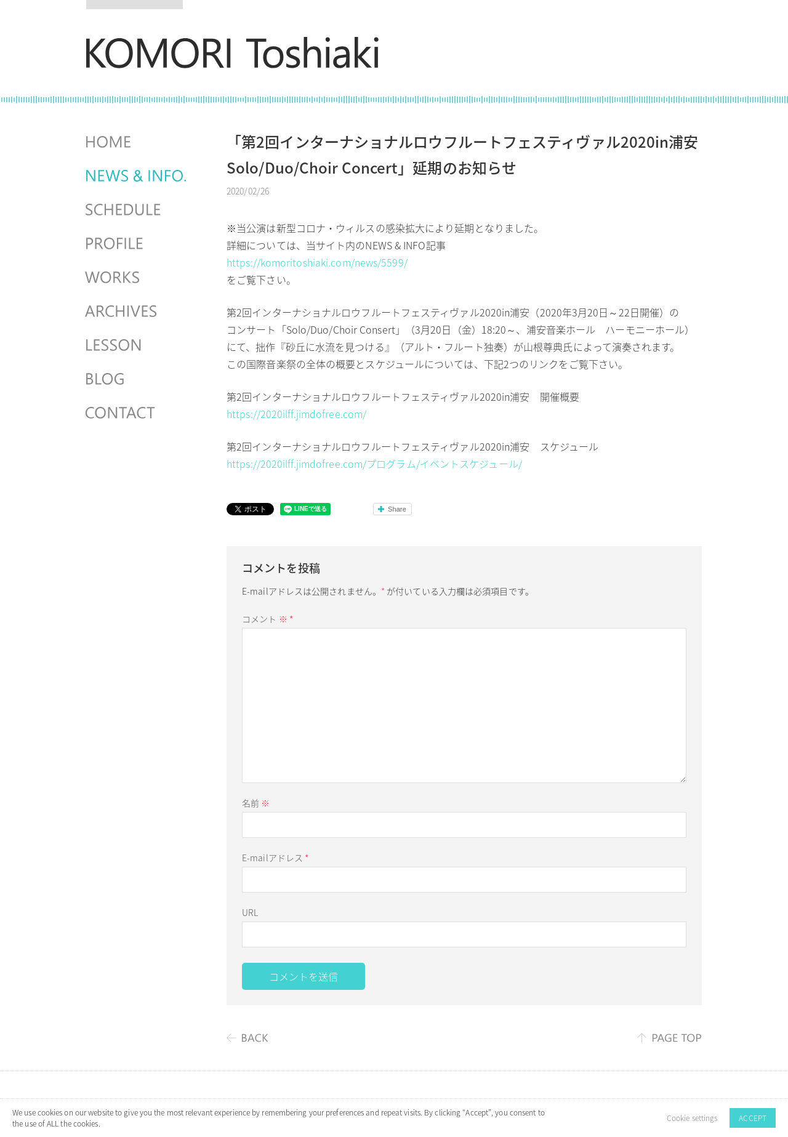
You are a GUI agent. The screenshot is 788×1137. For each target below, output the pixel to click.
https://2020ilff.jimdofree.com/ (296, 413)
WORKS (137, 277)
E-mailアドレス (275, 857)
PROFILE (137, 244)
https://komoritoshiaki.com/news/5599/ (317, 262)
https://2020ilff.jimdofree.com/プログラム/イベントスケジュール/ (374, 463)
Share (397, 509)
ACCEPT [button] (752, 1117)
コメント (268, 618)
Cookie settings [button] (692, 1117)
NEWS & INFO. (137, 176)
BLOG (137, 379)
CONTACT (137, 413)
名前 (256, 802)
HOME (137, 142)
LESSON (137, 345)
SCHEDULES (137, 210)
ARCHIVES (137, 311)
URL (250, 912)
